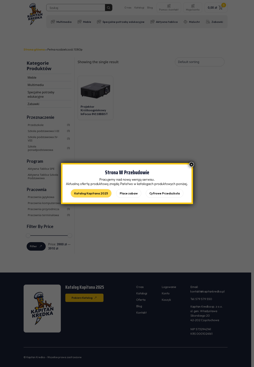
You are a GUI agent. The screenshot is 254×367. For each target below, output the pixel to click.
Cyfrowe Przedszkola (164, 193)
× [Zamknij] (191, 164)
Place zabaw (129, 193)
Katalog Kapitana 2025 (91, 193)
